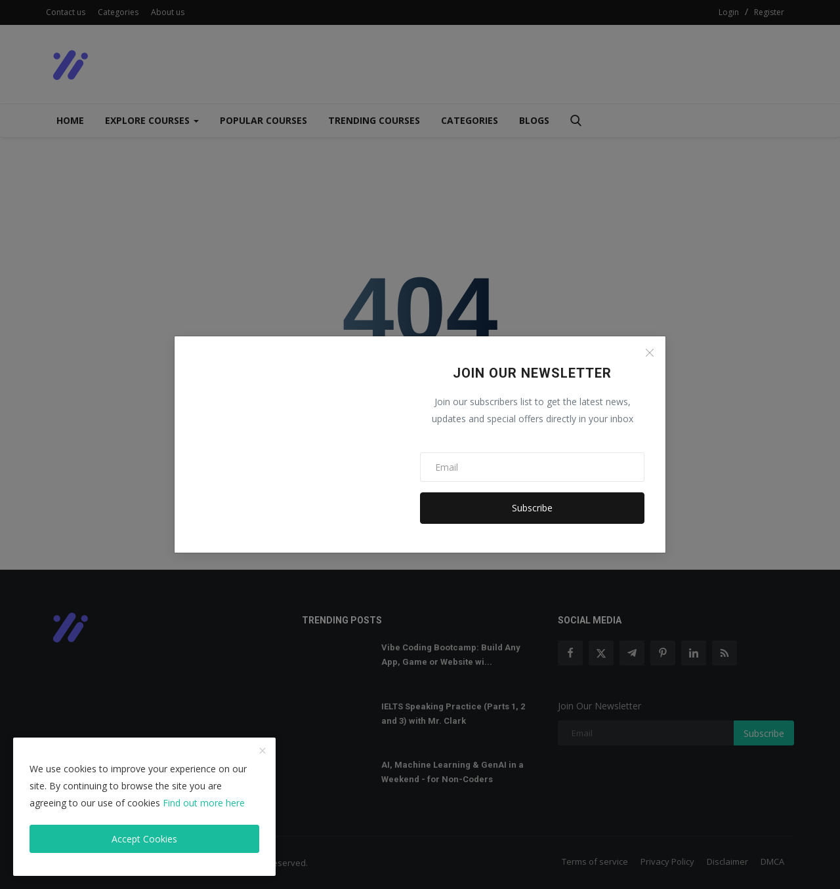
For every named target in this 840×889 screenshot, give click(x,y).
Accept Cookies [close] (144, 839)
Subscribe (532, 508)
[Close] (650, 352)
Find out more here (204, 803)
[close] (262, 751)
